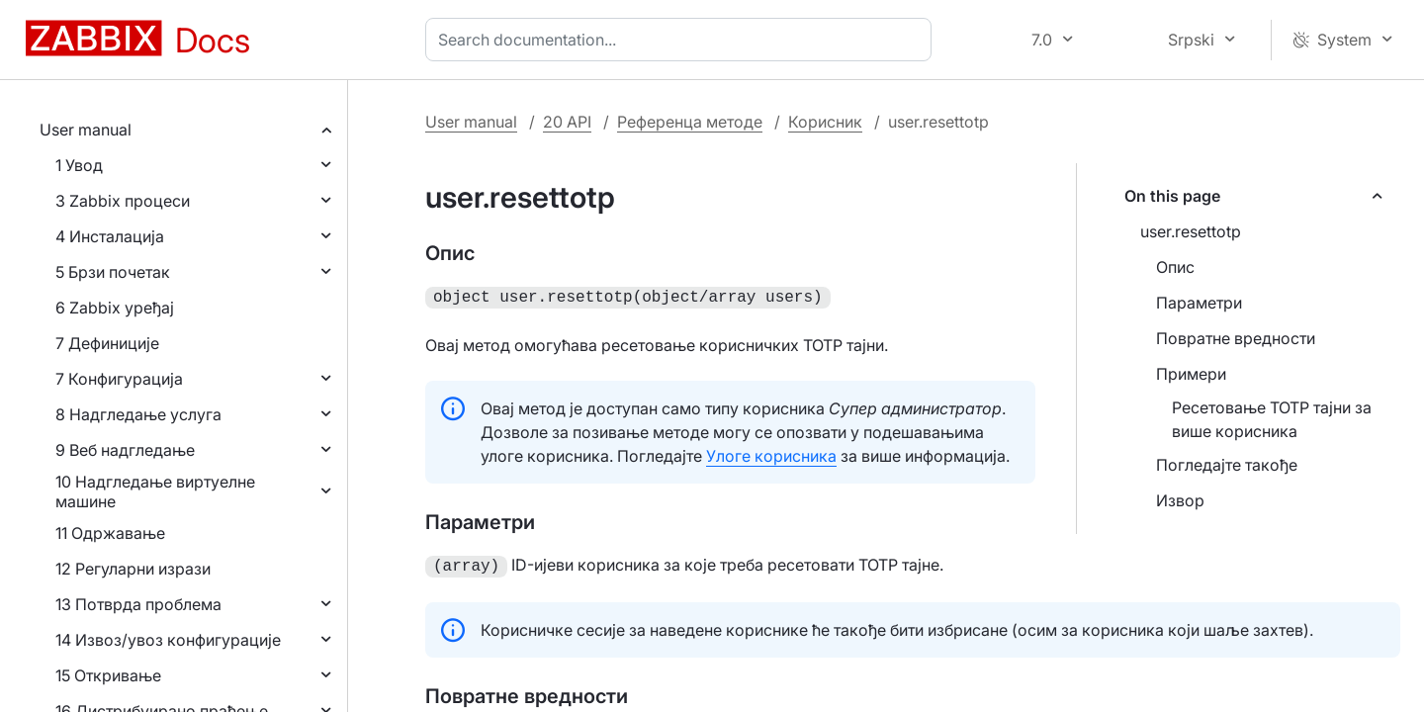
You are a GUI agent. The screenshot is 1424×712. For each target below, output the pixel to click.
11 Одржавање (110, 533)
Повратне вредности (1235, 338)
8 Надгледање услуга (138, 414)
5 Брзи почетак (112, 272)
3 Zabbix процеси (122, 201)
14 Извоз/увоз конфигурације (168, 640)
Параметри (1199, 302)
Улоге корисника (771, 454)
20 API (567, 122)
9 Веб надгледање (125, 450)
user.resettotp (1190, 231)
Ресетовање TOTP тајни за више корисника (1272, 419)
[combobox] (682, 39)
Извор (1180, 500)
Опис (1175, 267)
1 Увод (79, 165)
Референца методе (689, 122)
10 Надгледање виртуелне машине (155, 491)
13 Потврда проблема (138, 604)
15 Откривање (108, 675)
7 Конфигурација (119, 379)
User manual (86, 129)
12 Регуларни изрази (133, 568)
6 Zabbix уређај (114, 307)
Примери (1191, 374)
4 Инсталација (109, 236)
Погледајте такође (1226, 465)
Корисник (825, 122)
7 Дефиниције (107, 343)
